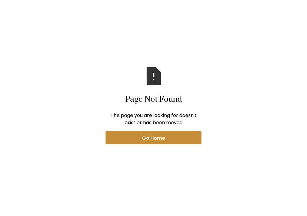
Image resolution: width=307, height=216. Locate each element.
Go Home (153, 138)
